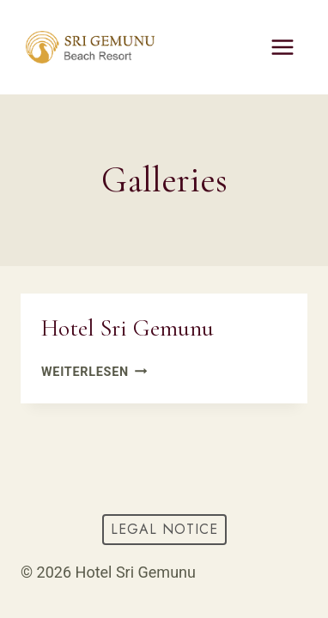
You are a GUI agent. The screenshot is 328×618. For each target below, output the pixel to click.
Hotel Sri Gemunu (127, 327)
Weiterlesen (94, 372)
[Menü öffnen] (282, 46)
